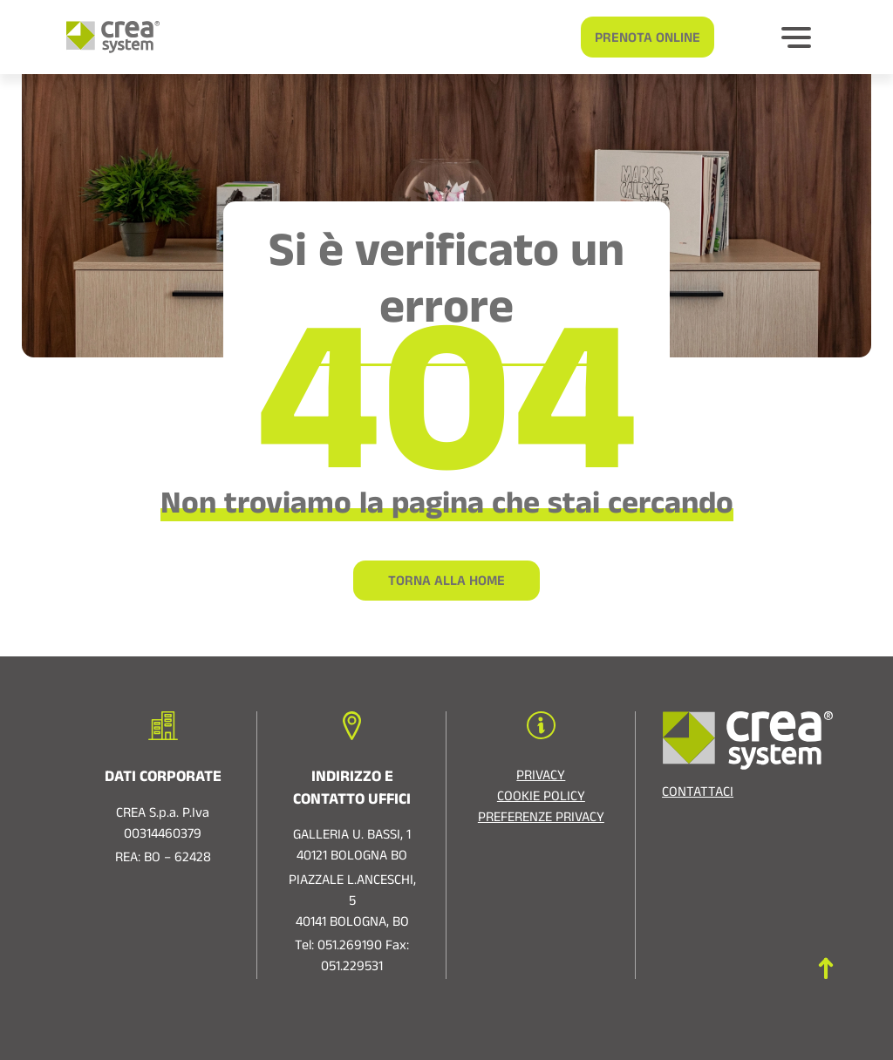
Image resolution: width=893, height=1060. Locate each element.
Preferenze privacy (541, 819)
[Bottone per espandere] (796, 37)
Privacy (540, 777)
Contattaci (697, 794)
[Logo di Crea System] (106, 37)
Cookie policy (541, 798)
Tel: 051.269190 (338, 947)
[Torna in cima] (826, 968)
